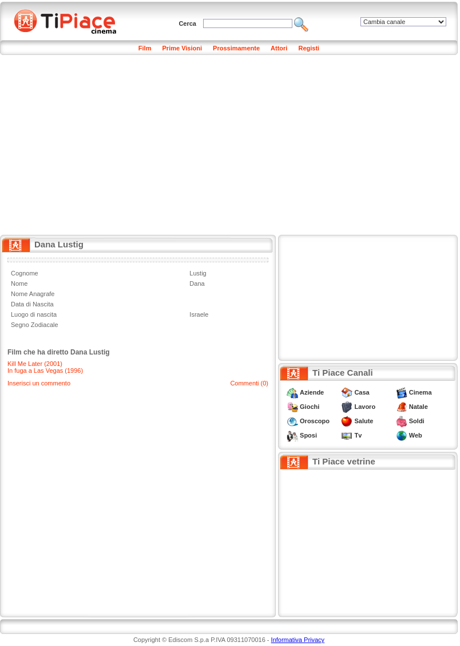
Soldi (417, 420)
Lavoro (364, 406)
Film (145, 48)
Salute (363, 420)
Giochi (309, 406)
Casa (361, 392)
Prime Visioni (182, 48)
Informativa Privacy (298, 639)
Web (415, 435)
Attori (279, 48)
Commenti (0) (249, 383)
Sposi (308, 435)
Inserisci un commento (38, 383)
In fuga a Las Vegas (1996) (45, 370)
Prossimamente (236, 48)
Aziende (312, 392)
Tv (358, 435)
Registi (308, 48)
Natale (418, 406)
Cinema (420, 392)
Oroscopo (315, 420)
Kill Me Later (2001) (34, 363)
